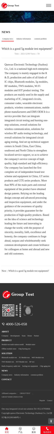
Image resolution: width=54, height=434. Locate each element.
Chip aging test (45, 366)
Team (23, 336)
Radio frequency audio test (11, 366)
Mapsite (42, 400)
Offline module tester (9, 349)
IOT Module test (22, 362)
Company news (7, 39)
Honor (30, 336)
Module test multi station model (13, 345)
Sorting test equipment (30, 366)
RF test (31, 362)
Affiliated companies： (10, 393)
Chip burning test (24, 349)
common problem (40, 39)
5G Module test (24, 358)
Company (5, 336)
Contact (49, 400)
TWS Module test (8, 362)
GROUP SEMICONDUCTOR (12, 397)
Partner (36, 336)
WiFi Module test (38, 358)
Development (15, 336)
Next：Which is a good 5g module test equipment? (25, 271)
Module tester (30, 345)
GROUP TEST (25, 393)
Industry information (24, 39)
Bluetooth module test (9, 358)
